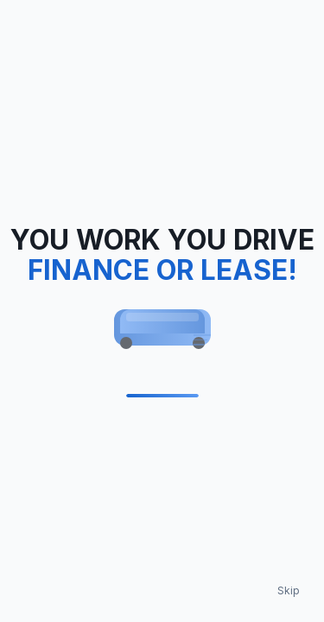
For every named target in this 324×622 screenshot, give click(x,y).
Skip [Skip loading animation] (288, 590)
